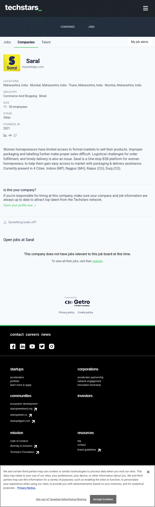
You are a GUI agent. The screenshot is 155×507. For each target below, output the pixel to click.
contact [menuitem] (82, 444)
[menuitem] (146, 8)
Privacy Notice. (26, 490)
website (97, 261)
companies (26, 42)
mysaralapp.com (33, 67)
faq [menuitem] (79, 441)
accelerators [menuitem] (17, 377)
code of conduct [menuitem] (19, 441)
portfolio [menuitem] (14, 381)
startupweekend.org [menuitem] (21, 408)
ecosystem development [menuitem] (23, 403)
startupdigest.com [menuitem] (20, 420)
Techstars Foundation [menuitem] (22, 452)
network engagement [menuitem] (89, 381)
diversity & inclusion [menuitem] (21, 445)
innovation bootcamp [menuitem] (89, 385)
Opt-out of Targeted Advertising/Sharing (61, 501)
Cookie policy (85, 312)
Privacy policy (66, 312)
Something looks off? (19, 222)
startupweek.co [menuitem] (18, 414)
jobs (7, 42)
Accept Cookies (103, 501)
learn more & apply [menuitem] (20, 385)
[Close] (148, 474)
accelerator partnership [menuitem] (90, 377)
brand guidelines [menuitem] (87, 449)
